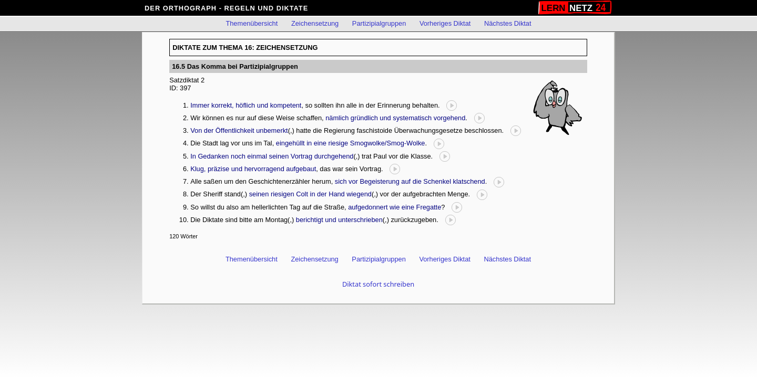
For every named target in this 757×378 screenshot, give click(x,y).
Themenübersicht (252, 23)
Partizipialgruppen (379, 23)
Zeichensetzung (315, 23)
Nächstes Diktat (507, 23)
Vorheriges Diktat (445, 23)
